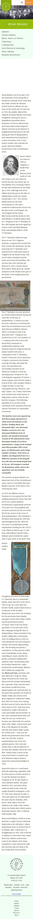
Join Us (16, 910)
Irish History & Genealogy (13, 48)
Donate (28, 2)
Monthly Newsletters (11, 55)
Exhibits (5, 32)
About (16, 915)
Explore (16, 903)
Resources (16, 913)
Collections (6, 42)
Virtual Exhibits (9, 35)
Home (16, 901)
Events (16, 908)
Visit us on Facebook (16, 894)
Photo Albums (8, 52)
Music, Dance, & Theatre (12, 38)
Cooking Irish (8, 45)
